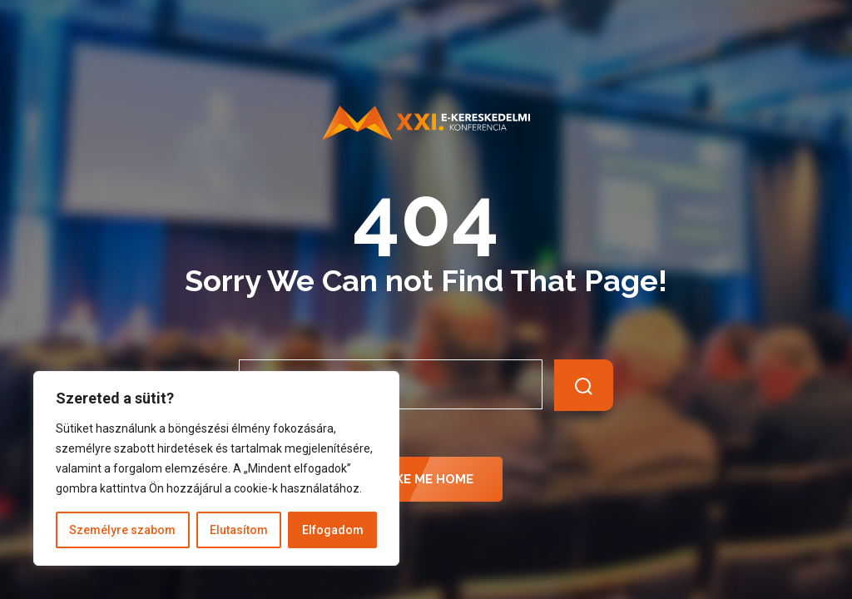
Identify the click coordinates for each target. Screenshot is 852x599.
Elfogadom (333, 530)
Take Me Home (426, 479)
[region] (216, 468)
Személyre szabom (122, 530)
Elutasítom (239, 530)
